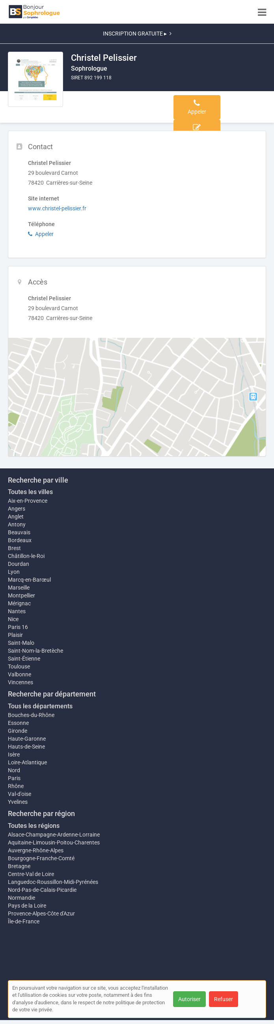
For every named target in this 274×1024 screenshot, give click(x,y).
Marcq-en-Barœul (29, 580)
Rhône (16, 786)
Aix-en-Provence (27, 501)
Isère (14, 754)
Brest (14, 548)
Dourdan (18, 564)
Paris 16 (18, 627)
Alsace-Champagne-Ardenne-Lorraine (54, 834)
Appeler (41, 234)
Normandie (21, 898)
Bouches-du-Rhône (31, 715)
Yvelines (18, 802)
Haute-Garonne (27, 739)
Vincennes (20, 682)
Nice (13, 619)
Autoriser (189, 999)
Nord (14, 770)
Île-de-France (23, 921)
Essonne (18, 723)
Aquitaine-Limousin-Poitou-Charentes (54, 842)
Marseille (19, 587)
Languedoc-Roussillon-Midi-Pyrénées (53, 882)
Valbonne (19, 674)
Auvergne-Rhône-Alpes (35, 850)
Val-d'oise (19, 794)
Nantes (17, 611)
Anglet (16, 516)
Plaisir (15, 635)
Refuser (223, 999)
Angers (16, 508)
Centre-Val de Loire (31, 874)
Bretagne (19, 866)
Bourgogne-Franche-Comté (41, 858)
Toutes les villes (30, 492)
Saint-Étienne (24, 658)
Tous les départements (40, 706)
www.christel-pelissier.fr (57, 208)
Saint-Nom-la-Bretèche (35, 651)
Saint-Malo (21, 643)
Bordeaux (20, 540)
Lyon (14, 572)
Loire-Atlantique (27, 762)
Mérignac (19, 603)
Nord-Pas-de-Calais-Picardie (42, 890)
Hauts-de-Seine (26, 746)
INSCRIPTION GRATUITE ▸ (137, 33)
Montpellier (21, 595)
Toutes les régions (34, 825)
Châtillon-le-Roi (26, 556)
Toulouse (19, 666)
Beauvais (19, 532)
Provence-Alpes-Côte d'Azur (41, 913)
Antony (17, 524)
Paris (14, 778)
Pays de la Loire (27, 905)
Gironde (17, 731)
